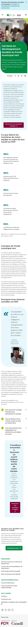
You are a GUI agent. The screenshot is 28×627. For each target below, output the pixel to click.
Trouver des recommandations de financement (11, 567)
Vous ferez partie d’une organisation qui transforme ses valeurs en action (15, 430)
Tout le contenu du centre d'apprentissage (9, 586)
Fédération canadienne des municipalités (14, 603)
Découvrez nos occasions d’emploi (13, 125)
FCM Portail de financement (10, 571)
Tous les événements (7, 583)
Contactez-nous (6, 599)
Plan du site (4, 617)
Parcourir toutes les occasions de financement (11, 562)
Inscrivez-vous (12, 548)
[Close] (26, 2)
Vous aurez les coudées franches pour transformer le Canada (15, 411)
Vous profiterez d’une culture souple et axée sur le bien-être (15, 420)
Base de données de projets (10, 574)
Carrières (4, 596)
